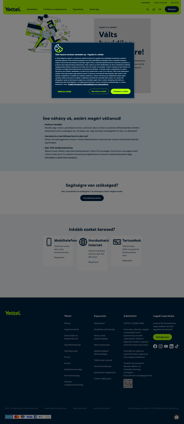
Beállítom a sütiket (64, 91)
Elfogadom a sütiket (120, 91)
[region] (92, 70)
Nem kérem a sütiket (98, 91)
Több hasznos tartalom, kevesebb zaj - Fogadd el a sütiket (79, 54)
